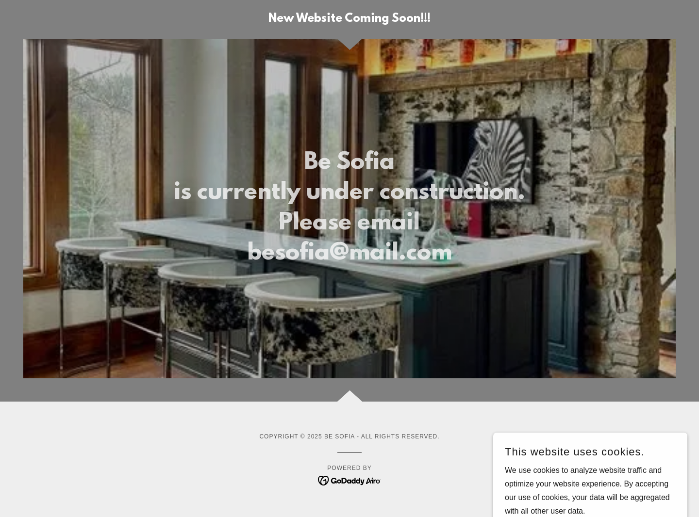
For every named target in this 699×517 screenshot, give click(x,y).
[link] (349, 19)
